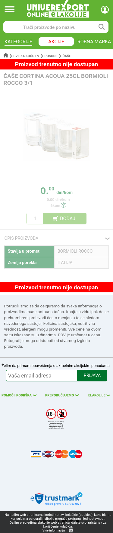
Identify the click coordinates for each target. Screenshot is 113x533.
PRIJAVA (92, 375)
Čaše (66, 56)
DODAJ (67, 218)
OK (71, 530)
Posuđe (50, 56)
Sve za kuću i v (26, 56)
